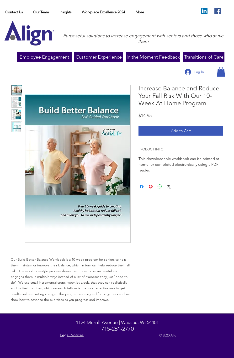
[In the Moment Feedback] (153, 57)
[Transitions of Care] (203, 57)
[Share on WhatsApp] (160, 186)
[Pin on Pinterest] (151, 186)
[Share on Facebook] (141, 186)
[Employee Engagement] (44, 57)
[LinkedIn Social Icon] (204, 11)
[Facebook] (217, 11)
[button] (65, 12)
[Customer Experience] (98, 57)
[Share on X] (169, 186)
